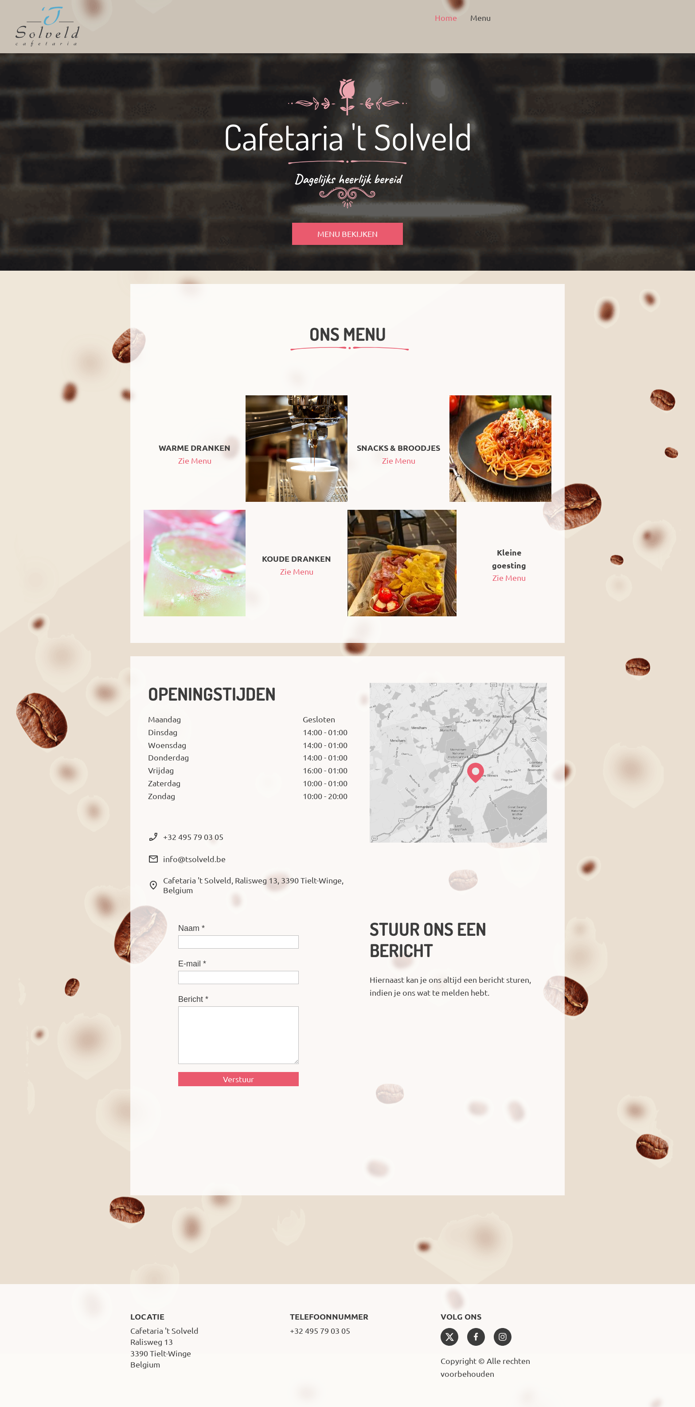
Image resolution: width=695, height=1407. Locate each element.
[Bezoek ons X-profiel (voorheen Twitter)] (449, 1337)
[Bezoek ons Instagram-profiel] (502, 1337)
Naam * (191, 928)
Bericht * (193, 999)
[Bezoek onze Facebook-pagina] (476, 1337)
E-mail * (192, 963)
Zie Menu (194, 460)
